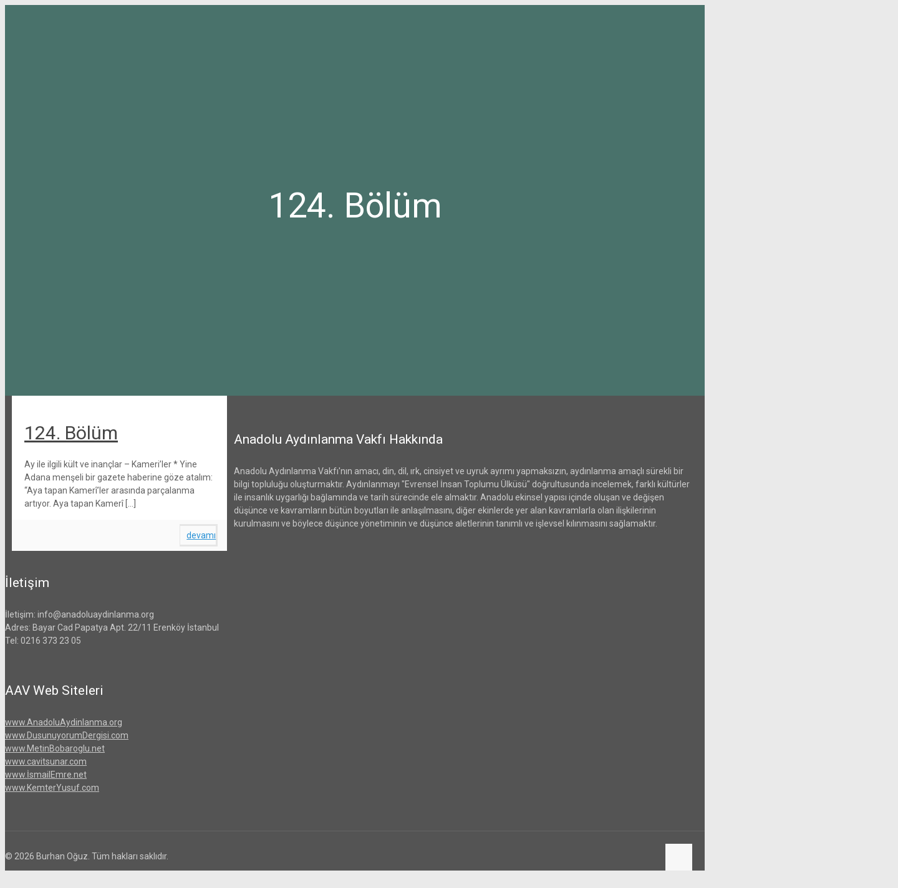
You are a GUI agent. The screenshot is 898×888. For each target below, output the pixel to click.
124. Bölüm (71, 433)
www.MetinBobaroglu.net (55, 748)
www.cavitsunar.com (46, 761)
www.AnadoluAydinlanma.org (63, 722)
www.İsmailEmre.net (46, 775)
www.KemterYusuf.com (52, 788)
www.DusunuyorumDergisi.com (66, 735)
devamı (201, 535)
